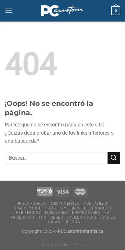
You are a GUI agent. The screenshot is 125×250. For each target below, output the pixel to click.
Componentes (64, 203)
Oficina (72, 222)
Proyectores (86, 212)
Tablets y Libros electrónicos (78, 208)
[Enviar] (114, 158)
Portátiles (95, 203)
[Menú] (8, 10)
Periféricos (28, 212)
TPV (42, 217)
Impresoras (22, 217)
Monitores (56, 212)
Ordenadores (30, 203)
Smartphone (27, 208)
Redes (57, 217)
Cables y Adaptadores (91, 217)
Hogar (53, 222)
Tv (106, 212)
